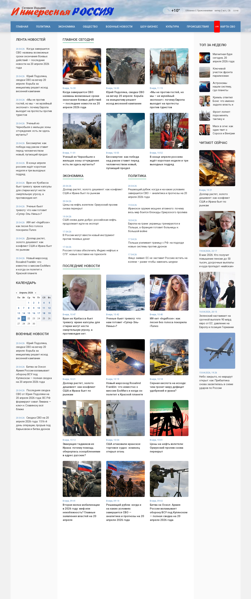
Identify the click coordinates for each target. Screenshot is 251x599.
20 (18, 318)
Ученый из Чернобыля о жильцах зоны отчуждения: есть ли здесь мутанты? (33, 129)
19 (49, 313)
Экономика (66, 26)
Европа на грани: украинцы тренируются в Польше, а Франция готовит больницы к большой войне (158, 226)
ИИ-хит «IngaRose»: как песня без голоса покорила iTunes (33, 226)
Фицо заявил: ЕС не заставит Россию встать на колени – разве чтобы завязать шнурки (158, 258)
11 (44, 308)
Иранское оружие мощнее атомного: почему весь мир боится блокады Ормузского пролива (158, 209)
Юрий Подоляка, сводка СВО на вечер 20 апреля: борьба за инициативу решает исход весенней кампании (32, 84)
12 (49, 308)
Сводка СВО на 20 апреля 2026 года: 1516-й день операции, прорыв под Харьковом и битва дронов (33, 423)
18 (44, 313)
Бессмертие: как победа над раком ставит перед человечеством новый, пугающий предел (32, 149)
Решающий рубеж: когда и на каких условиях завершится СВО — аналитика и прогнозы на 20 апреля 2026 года (158, 192)
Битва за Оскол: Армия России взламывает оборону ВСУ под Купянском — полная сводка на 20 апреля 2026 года (34, 374)
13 (18, 313)
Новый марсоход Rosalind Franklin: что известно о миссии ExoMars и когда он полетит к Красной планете (33, 266)
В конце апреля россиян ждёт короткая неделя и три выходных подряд (31, 168)
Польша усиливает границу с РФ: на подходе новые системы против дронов (158, 243)
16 (34, 313)
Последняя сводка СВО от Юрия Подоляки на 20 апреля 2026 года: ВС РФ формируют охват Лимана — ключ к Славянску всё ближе (33, 400)
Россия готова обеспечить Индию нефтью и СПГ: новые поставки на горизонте (93, 251)
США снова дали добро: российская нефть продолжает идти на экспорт (93, 220)
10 (38, 308)
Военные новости (119, 26)
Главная (22, 26)
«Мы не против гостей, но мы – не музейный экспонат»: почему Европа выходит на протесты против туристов (34, 107)
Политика (43, 26)
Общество (90, 26)
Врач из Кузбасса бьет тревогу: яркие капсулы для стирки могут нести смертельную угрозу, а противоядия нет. (34, 190)
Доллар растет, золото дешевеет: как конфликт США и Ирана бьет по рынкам (34, 244)
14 (23, 313)
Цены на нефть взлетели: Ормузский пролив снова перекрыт (93, 205)
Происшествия (198, 26)
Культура (172, 26)
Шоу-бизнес (149, 26)
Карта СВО (227, 26)
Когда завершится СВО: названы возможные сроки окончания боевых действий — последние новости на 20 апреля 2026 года (32, 58)
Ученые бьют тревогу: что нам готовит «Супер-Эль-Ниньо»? (31, 210)
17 (38, 313)
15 (28, 313)
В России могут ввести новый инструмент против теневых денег (93, 235)
